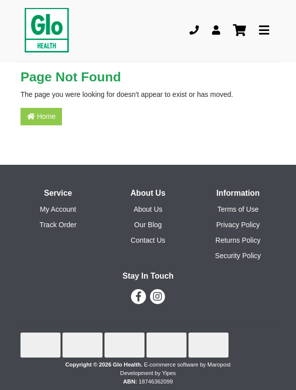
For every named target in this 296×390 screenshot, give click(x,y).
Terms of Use (238, 209)
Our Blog (148, 225)
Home (41, 116)
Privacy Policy (238, 225)
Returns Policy (238, 240)
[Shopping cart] (239, 30)
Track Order (58, 225)
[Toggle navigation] (264, 30)
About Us (148, 209)
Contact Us (147, 240)
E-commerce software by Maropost (187, 365)
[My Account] (216, 30)
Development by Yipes (148, 373)
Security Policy (238, 256)
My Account (58, 209)
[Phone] (194, 30)
